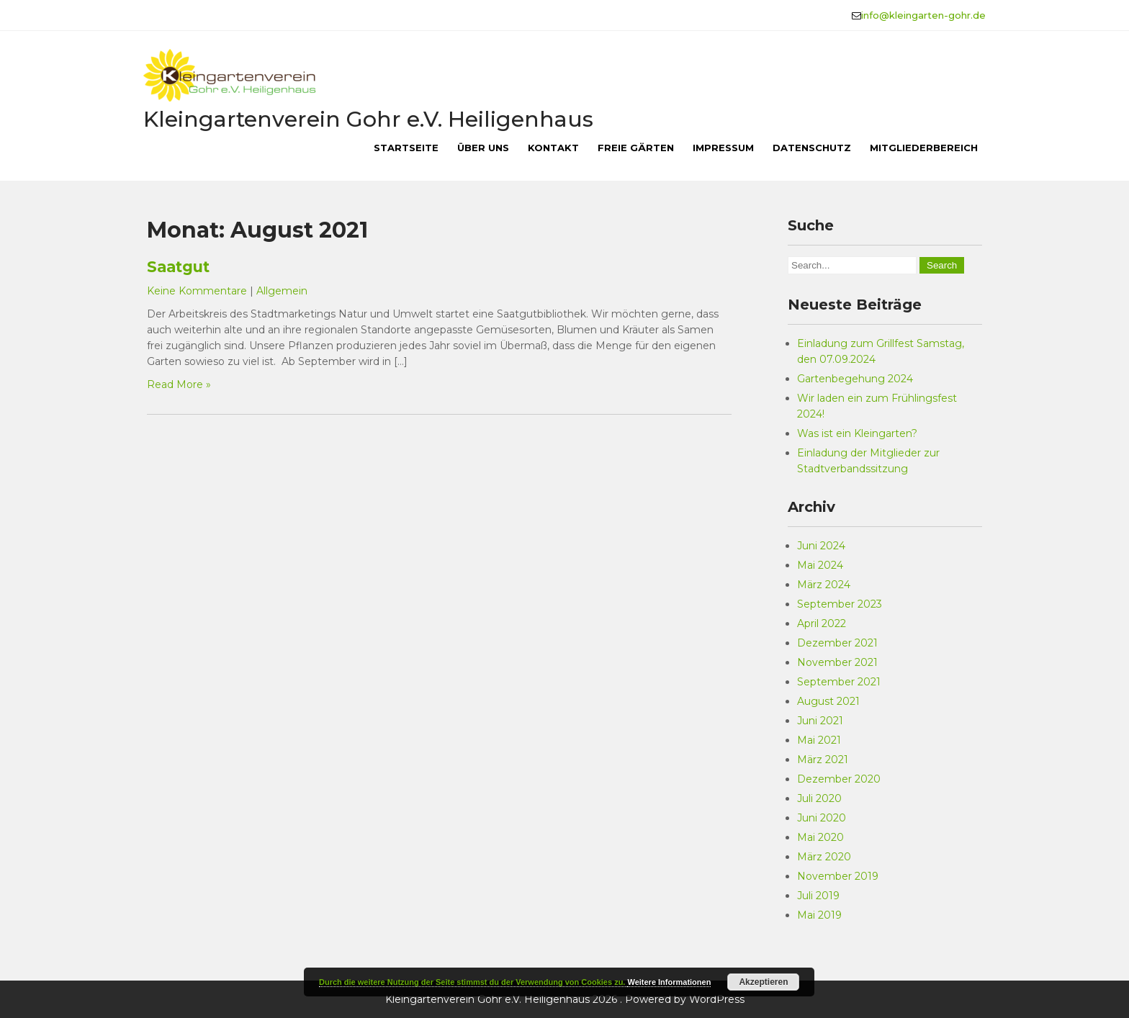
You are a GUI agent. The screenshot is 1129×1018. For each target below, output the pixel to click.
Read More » (179, 384)
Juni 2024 (821, 545)
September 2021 (839, 681)
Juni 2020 (821, 817)
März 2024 (823, 584)
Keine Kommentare (197, 290)
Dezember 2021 (837, 642)
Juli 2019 (818, 895)
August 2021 (828, 701)
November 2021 (837, 662)
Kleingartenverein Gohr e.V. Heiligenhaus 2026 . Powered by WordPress (565, 999)
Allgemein (281, 290)
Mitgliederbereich (924, 147)
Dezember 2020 (839, 778)
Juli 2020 (819, 798)
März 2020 (824, 856)
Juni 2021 (820, 720)
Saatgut (178, 267)
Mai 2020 (820, 837)
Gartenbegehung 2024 (855, 378)
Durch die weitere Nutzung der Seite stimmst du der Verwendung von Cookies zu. (473, 982)
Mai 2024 (820, 565)
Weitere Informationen (669, 982)
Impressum (723, 147)
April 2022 (821, 623)
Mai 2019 (819, 915)
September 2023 (839, 604)
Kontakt (553, 147)
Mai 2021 (819, 740)
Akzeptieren (763, 982)
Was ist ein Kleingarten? (857, 433)
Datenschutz (812, 147)
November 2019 (837, 876)
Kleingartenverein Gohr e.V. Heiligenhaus (368, 119)
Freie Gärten (636, 147)
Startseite (406, 147)
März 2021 (822, 759)
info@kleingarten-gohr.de (923, 15)
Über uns (483, 147)
